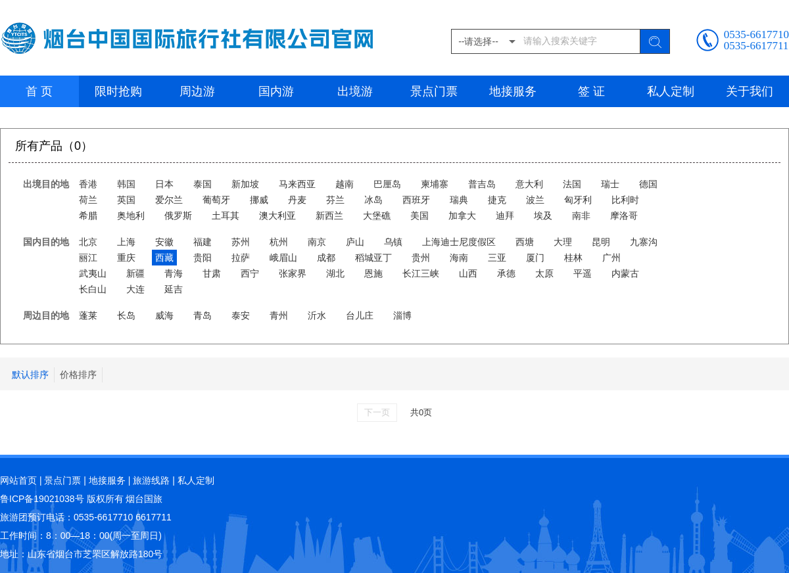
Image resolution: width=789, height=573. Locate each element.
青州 (279, 315)
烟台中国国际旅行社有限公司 (190, 38)
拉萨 (240, 257)
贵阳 (202, 257)
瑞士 (610, 184)
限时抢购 (118, 91)
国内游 (276, 91)
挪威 (259, 200)
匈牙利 (578, 200)
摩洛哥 (624, 215)
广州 (611, 257)
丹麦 (297, 200)
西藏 (164, 257)
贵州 (421, 257)
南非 (581, 215)
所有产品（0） (54, 145)
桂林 (573, 257)
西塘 (524, 242)
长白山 (93, 289)
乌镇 (393, 242)
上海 (126, 242)
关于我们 (749, 91)
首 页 (39, 91)
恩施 (373, 273)
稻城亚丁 (373, 257)
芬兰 (335, 200)
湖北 (335, 273)
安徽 (164, 242)
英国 (126, 200)
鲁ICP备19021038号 (42, 498)
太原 (544, 273)
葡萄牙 (216, 200)
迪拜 (505, 215)
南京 (317, 242)
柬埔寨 (434, 184)
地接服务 (513, 91)
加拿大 (462, 215)
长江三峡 (420, 273)
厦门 (535, 257)
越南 (344, 184)
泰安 (240, 315)
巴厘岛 (387, 184)
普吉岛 (482, 184)
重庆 (126, 257)
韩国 (126, 184)
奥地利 (131, 215)
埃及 (543, 215)
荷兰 (88, 200)
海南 (459, 257)
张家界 (292, 273)
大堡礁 (377, 215)
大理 (563, 242)
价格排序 (78, 374)
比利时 (625, 200)
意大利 (529, 184)
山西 (468, 273)
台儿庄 (359, 315)
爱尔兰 (169, 200)
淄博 (402, 315)
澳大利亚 (277, 215)
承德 (506, 273)
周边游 (197, 91)
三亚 (497, 257)
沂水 (317, 315)
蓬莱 (88, 315)
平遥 (582, 273)
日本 (164, 184)
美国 (419, 215)
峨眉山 (283, 257)
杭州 (279, 242)
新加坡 (245, 184)
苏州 (240, 242)
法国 (572, 184)
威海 (164, 315)
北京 (88, 242)
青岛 (202, 315)
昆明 (601, 242)
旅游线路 (151, 480)
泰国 (202, 184)
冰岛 (373, 200)
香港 (88, 184)
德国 (648, 184)
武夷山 (93, 273)
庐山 (355, 242)
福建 (202, 242)
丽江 (88, 257)
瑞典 (459, 200)
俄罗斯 (178, 215)
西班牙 (416, 200)
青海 (173, 273)
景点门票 (434, 91)
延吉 (173, 289)
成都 (326, 257)
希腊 (88, 215)
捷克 (497, 200)
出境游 (355, 91)
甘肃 (212, 273)
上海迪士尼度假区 (459, 242)
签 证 (591, 91)
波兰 (535, 200)
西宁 (250, 273)
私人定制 (670, 91)
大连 (135, 289)
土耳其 (225, 215)
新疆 (135, 273)
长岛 (126, 315)
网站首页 (18, 480)
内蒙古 (625, 273)
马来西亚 (297, 184)
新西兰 (329, 215)
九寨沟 (644, 242)
